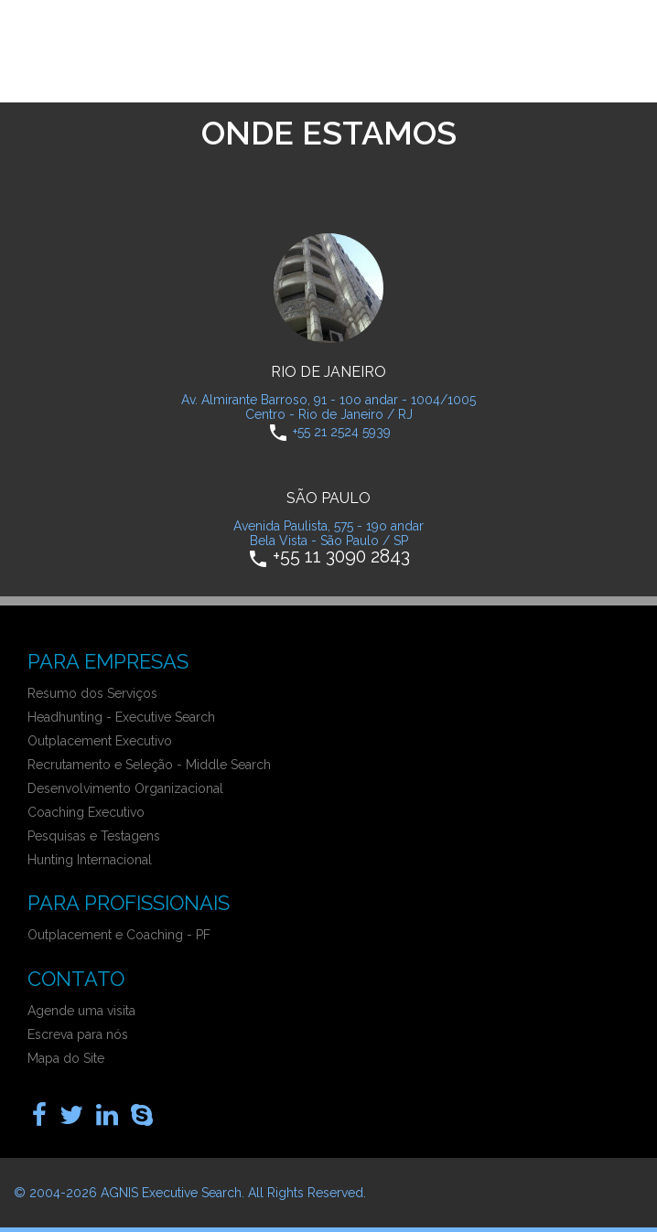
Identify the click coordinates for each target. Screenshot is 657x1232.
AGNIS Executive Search (171, 1192)
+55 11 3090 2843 (341, 555)
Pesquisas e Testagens (93, 836)
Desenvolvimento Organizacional (125, 788)
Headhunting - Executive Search (121, 717)
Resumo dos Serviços (92, 693)
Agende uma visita (81, 1010)
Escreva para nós (77, 1034)
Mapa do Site (65, 1058)
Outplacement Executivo (99, 741)
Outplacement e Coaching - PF (118, 934)
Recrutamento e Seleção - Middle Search (149, 764)
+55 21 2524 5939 (342, 430)
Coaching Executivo (86, 812)
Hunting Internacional (89, 859)
